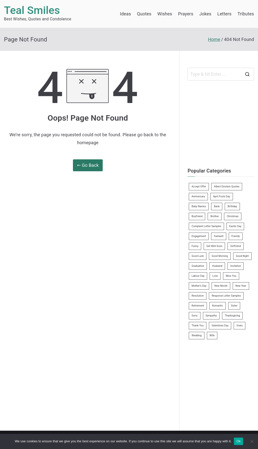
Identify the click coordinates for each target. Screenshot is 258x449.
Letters (224, 13)
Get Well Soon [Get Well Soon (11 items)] (214, 246)
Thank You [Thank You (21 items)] (198, 325)
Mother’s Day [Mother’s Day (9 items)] (199, 285)
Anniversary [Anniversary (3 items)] (198, 196)
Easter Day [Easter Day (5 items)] (235, 226)
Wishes (164, 13)
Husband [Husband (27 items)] (217, 266)
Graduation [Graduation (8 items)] (198, 266)
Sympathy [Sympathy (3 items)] (211, 315)
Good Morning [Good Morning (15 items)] (220, 256)
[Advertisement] (223, 123)
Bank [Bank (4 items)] (217, 206)
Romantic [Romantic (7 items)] (217, 305)
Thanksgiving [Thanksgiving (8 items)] (232, 315)
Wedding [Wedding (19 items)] (196, 335)
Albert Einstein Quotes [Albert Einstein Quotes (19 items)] (227, 186)
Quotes (144, 13)
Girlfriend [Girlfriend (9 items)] (235, 246)
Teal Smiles (32, 10)
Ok (238, 441)
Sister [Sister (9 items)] (234, 305)
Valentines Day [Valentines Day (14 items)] (220, 325)
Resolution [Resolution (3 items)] (198, 295)
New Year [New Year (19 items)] (240, 285)
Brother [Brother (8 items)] (214, 216)
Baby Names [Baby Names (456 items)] (199, 206)
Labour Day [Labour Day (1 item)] (198, 276)
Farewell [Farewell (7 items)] (219, 236)
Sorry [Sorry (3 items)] (194, 315)
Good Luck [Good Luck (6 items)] (198, 256)
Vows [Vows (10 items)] (239, 325)
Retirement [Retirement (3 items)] (198, 305)
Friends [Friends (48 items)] (235, 236)
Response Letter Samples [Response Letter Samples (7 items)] (226, 295)
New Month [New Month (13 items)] (220, 285)
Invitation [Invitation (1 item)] (235, 266)
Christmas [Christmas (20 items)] (232, 216)
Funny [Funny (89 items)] (195, 246)
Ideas (125, 13)
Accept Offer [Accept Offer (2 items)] (199, 186)
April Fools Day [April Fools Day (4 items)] (221, 196)
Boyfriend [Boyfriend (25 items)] (197, 216)
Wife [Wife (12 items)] (212, 335)
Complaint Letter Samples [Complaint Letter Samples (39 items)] (206, 226)
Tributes (245, 13)
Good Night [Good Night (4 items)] (242, 256)
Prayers (185, 13)
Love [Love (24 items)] (215, 276)
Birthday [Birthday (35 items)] (232, 206)
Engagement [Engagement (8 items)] (199, 236)
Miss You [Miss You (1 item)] (231, 276)
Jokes (205, 13)
